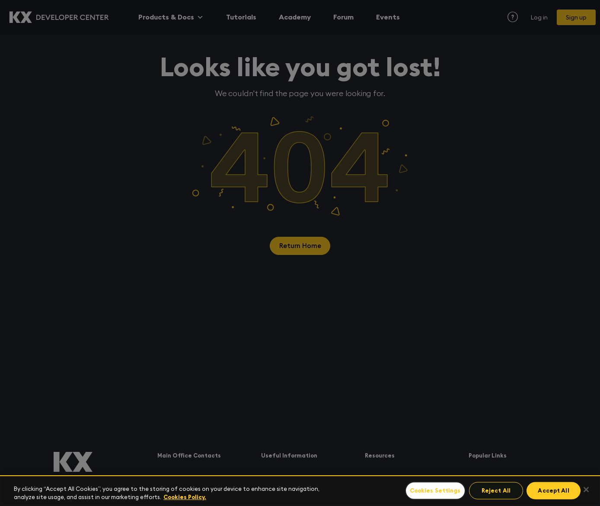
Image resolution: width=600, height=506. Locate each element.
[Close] (586, 489)
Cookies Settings (438, 491)
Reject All (498, 491)
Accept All (555, 491)
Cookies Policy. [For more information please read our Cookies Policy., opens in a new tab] (184, 497)
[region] (300, 490)
